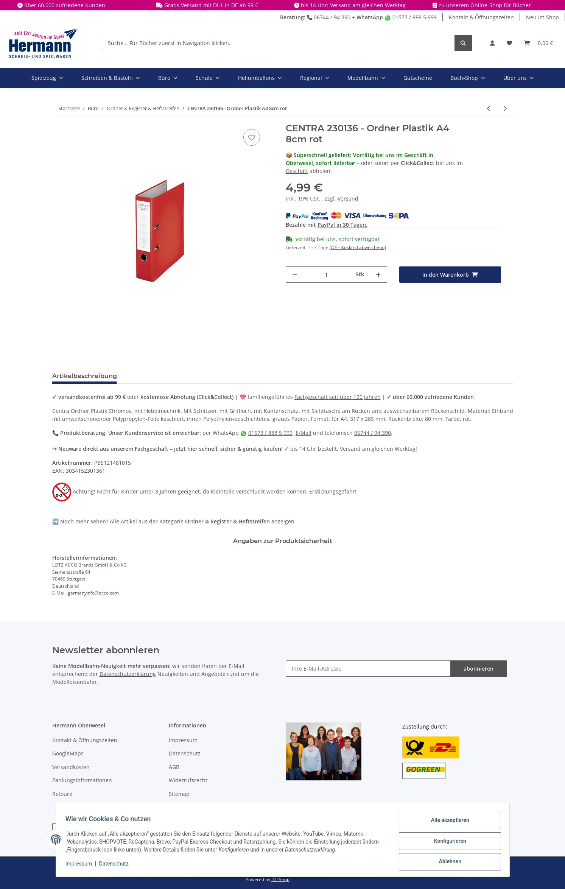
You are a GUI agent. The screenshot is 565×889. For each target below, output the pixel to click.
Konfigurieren (447, 842)
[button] (492, 43)
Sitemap (179, 793)
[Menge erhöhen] (378, 274)
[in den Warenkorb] (450, 274)
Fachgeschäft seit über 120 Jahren (337, 396)
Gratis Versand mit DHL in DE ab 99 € (211, 5)
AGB (174, 767)
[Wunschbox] (509, 43)
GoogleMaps (68, 753)
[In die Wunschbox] (251, 137)
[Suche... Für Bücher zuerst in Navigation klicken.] (278, 43)
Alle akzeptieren (447, 823)
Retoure (62, 793)
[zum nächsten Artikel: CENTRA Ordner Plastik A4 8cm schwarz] (505, 108)
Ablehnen (447, 862)
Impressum (183, 740)
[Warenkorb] (538, 43)
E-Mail (303, 432)
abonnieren (478, 668)
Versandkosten (71, 767)
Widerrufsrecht (188, 780)
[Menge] (326, 274)
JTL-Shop (280, 879)
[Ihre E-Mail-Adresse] (368, 668)
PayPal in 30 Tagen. (342, 224)
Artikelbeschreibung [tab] (84, 376)
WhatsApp (369, 17)
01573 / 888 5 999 (410, 17)
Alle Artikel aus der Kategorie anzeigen (202, 521)
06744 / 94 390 (328, 17)
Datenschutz (185, 753)
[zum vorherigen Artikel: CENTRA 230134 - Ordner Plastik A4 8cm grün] (489, 108)
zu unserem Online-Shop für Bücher (485, 5)
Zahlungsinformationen (82, 780)
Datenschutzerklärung (128, 673)
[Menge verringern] (294, 274)
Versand (348, 198)
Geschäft (297, 170)
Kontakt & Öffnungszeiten (481, 17)
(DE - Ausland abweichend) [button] (358, 247)
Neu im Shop (542, 17)
